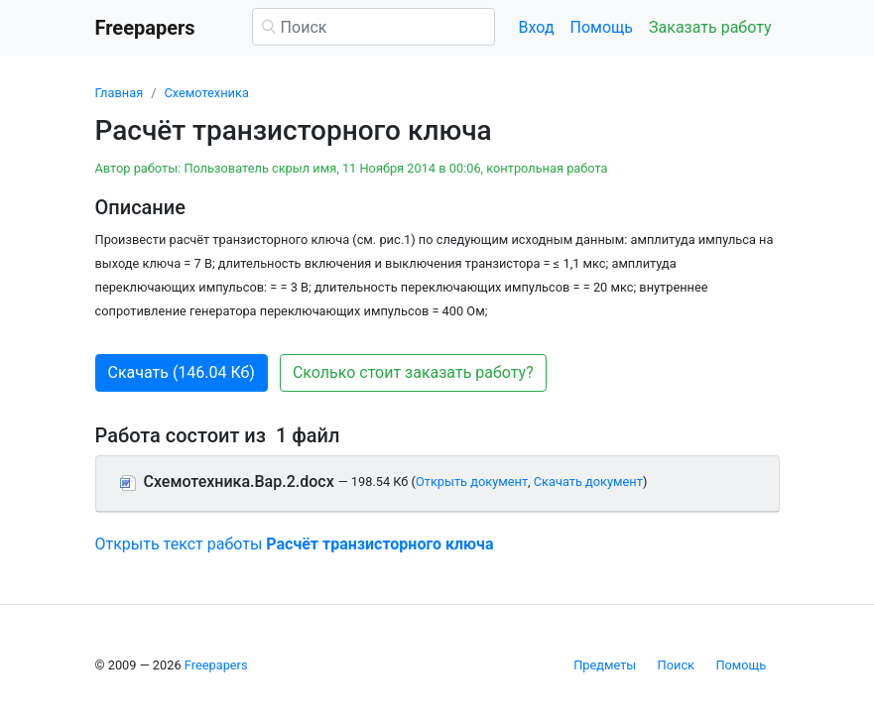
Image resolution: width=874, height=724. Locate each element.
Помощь (601, 27)
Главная (119, 92)
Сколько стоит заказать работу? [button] (413, 372)
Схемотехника (206, 92)
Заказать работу (710, 27)
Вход (537, 27)
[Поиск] (373, 27)
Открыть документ (472, 481)
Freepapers (216, 665)
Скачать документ (588, 481)
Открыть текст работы (294, 544)
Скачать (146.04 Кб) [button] (181, 372)
